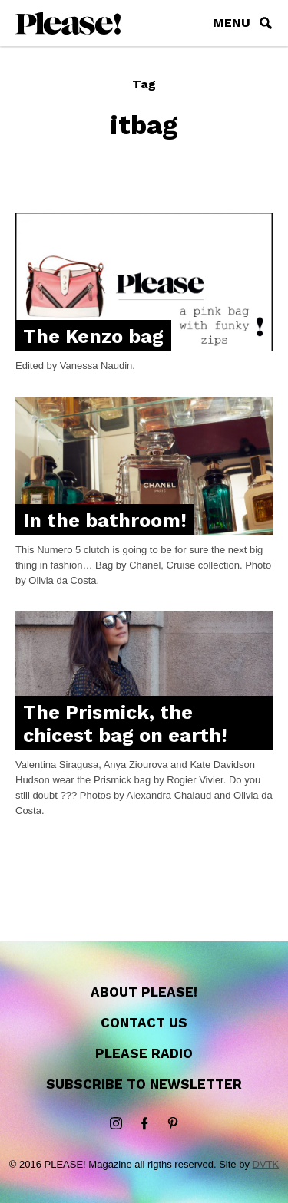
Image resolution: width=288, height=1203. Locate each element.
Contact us (144, 1022)
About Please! (144, 992)
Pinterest (173, 1124)
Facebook (144, 1124)
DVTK (266, 1164)
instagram (116, 1124)
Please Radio (144, 1053)
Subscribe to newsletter (144, 1084)
